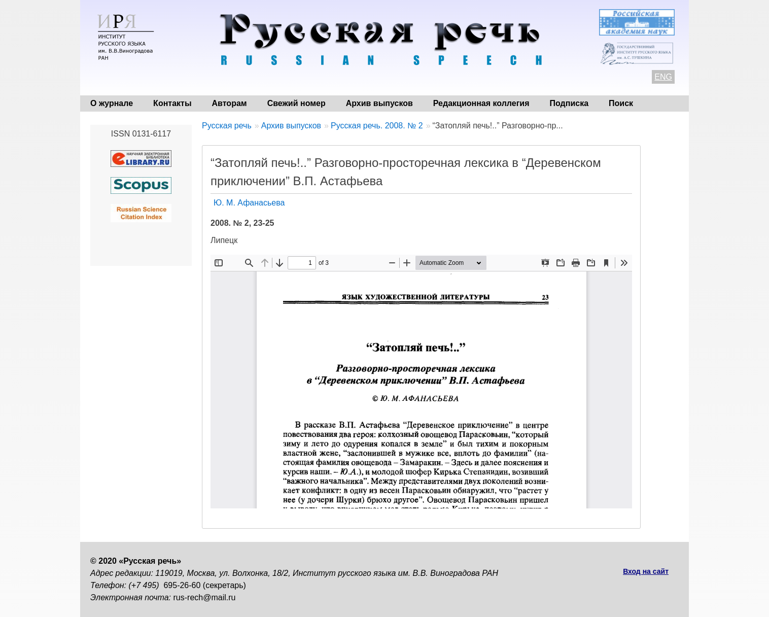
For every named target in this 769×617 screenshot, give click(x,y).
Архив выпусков (379, 103)
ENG (663, 77)
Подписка (569, 103)
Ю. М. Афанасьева (249, 202)
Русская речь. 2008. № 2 (377, 125)
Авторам (229, 103)
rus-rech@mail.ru (204, 597)
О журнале (111, 103)
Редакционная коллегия (481, 103)
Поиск (621, 103)
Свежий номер (296, 103)
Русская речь (227, 125)
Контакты (172, 103)
